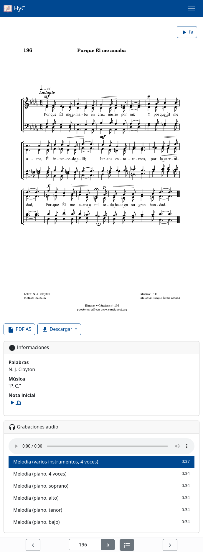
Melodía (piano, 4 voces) (101, 473)
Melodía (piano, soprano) (101, 485)
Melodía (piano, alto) (101, 497)
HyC (14, 8)
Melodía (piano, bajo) (101, 521)
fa (187, 32)
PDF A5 (19, 329)
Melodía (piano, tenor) (101, 509)
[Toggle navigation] (191, 8)
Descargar (57, 329)
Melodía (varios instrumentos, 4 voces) (101, 461)
